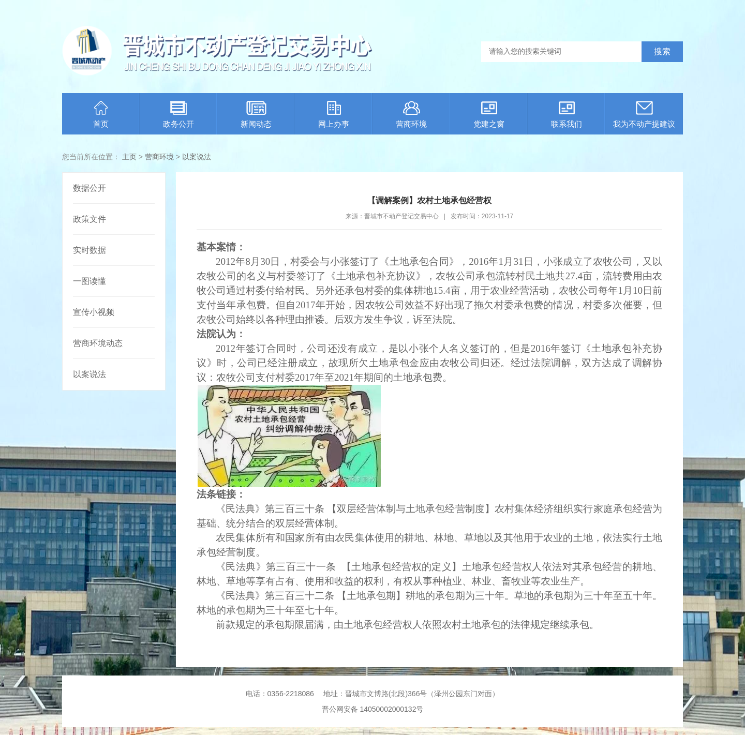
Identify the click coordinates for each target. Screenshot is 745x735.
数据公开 (89, 188)
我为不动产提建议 (644, 114)
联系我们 (566, 114)
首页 (101, 114)
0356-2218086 (290, 693)
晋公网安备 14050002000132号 (373, 709)
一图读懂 (89, 281)
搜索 (662, 51)
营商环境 (411, 114)
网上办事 (333, 114)
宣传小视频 (93, 312)
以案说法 (196, 157)
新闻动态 (256, 114)
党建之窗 (488, 114)
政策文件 (89, 219)
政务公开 (178, 114)
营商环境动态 (98, 343)
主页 (129, 157)
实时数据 (89, 250)
